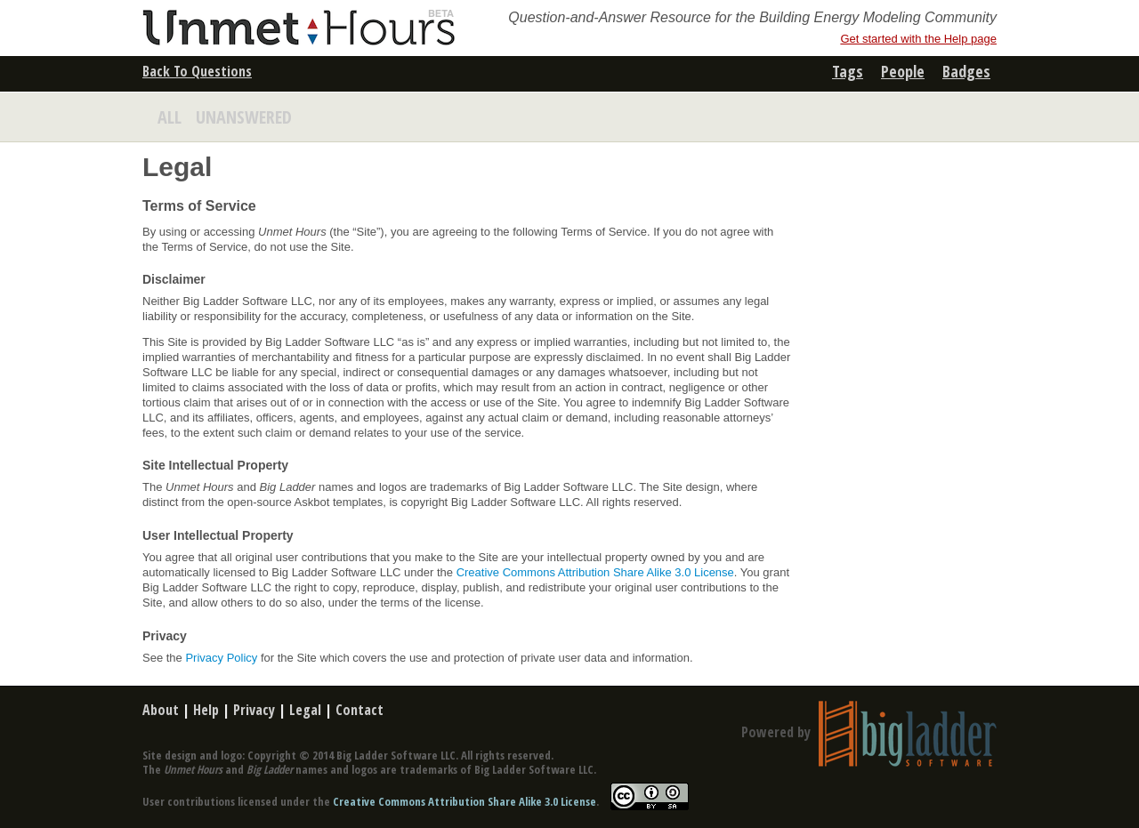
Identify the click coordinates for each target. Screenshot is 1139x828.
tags (847, 71)
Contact (359, 709)
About (160, 709)
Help (206, 709)
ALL (170, 117)
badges (966, 71)
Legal (305, 709)
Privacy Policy (221, 657)
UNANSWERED (244, 117)
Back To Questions (197, 71)
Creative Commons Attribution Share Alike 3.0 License (595, 572)
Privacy (254, 709)
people (903, 71)
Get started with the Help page (918, 38)
